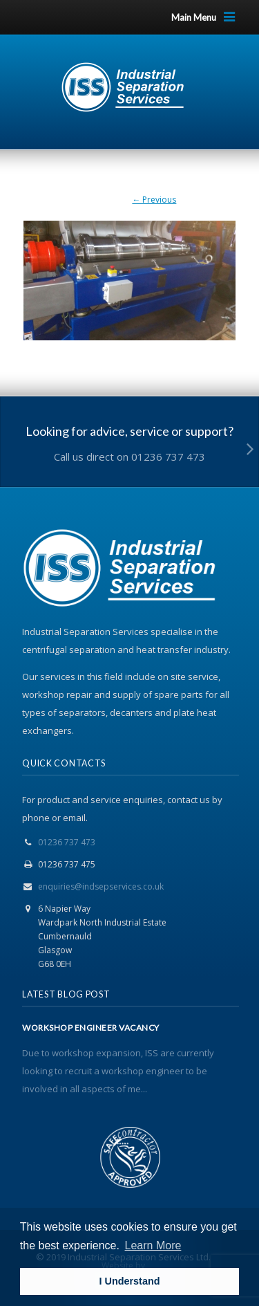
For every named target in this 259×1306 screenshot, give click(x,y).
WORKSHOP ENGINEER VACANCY (91, 1028)
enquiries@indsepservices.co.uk (101, 886)
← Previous (154, 199)
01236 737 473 (66, 842)
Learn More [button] (153, 1245)
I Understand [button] (129, 1281)
